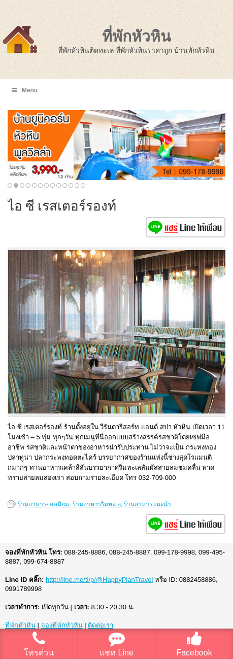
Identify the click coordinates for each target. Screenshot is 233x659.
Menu (24, 90)
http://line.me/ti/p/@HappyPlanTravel (99, 579)
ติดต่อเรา (100, 625)
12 (77, 185)
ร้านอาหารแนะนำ (147, 504)
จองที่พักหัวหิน (62, 625)
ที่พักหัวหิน (136, 36)
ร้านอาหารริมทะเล (97, 504)
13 (83, 185)
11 (71, 185)
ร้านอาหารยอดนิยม (43, 504)
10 (64, 185)
